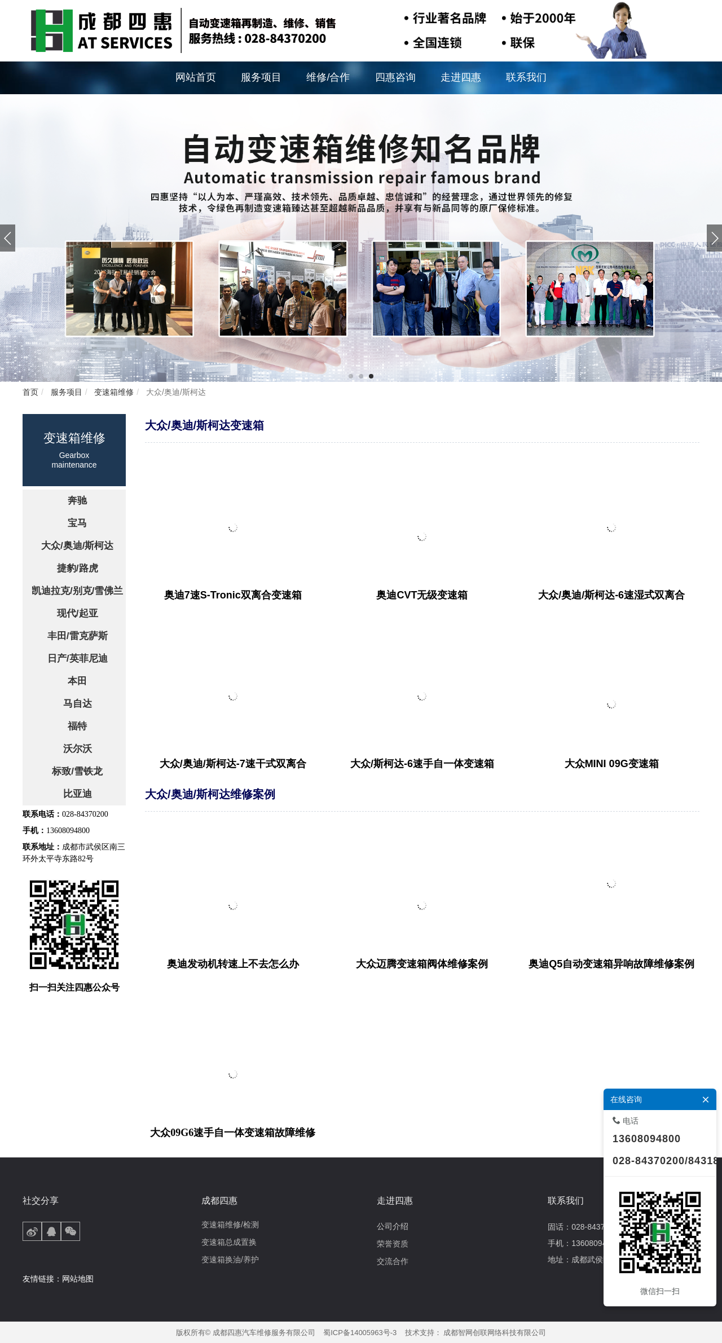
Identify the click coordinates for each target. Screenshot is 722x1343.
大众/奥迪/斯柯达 (175, 392)
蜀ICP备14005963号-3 (360, 1332)
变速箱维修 (113, 392)
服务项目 (65, 392)
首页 (30, 392)
